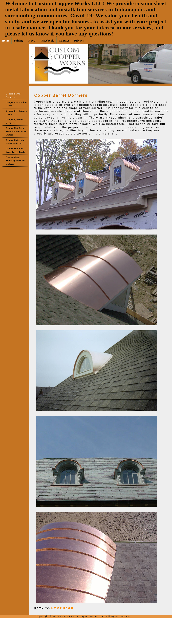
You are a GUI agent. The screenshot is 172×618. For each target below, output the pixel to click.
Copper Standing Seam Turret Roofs (15, 150)
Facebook (47, 40)
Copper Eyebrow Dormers (14, 121)
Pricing (19, 40)
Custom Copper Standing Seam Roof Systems (16, 160)
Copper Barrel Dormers (13, 95)
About (32, 40)
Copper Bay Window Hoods (16, 104)
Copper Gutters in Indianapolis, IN (15, 142)
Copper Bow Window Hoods (16, 112)
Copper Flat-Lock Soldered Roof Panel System (16, 131)
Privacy (79, 40)
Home (5, 40)
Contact (64, 40)
